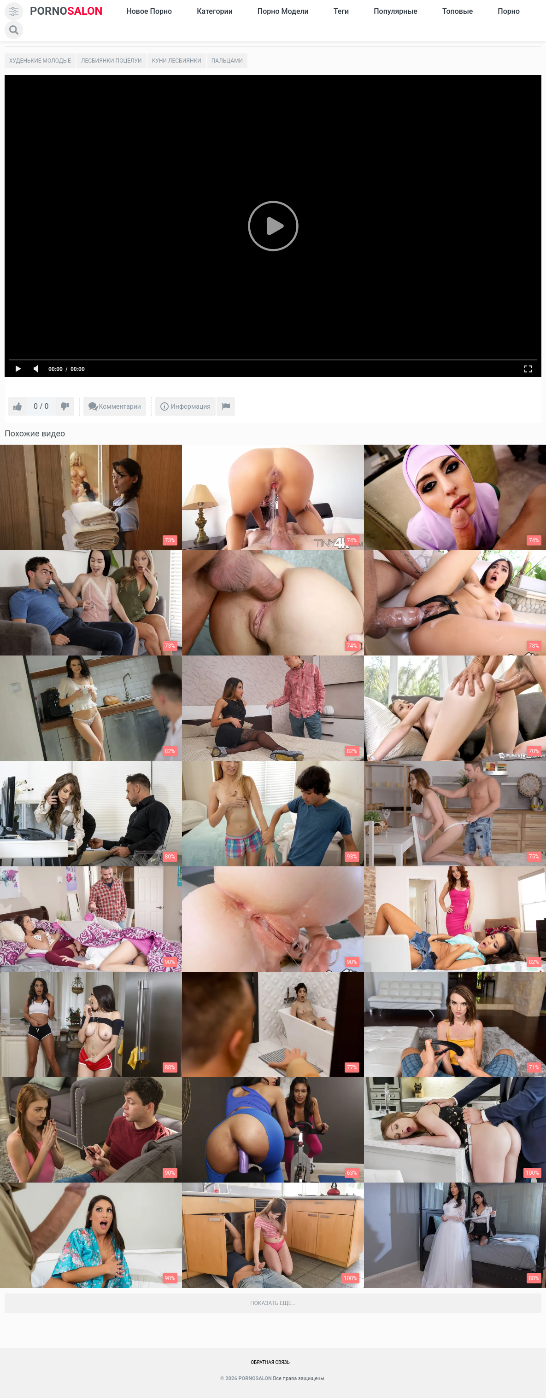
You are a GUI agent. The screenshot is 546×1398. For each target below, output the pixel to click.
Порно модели (283, 11)
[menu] (14, 11)
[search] (14, 30)
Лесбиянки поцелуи (111, 61)
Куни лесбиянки (176, 61)
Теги (341, 11)
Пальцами (227, 61)
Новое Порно (149, 11)
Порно (509, 11)
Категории (215, 11)
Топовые (457, 11)
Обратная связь (270, 1362)
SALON (66, 11)
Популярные (395, 11)
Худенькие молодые (40, 61)
